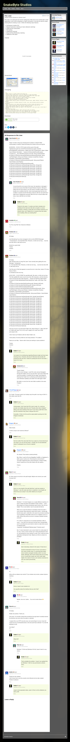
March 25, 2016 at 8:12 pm (22, 203)
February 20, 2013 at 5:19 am (19, 636)
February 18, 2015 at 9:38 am (19, 352)
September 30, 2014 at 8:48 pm (15, 424)
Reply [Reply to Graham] (10, 250)
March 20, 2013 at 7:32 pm (18, 583)
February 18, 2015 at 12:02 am (15, 257)
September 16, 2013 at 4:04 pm (15, 473)
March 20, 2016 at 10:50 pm (14, 139)
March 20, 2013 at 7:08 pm (14, 568)
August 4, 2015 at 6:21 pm (14, 233)
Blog (9, 8)
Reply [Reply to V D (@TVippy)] (10, 398)
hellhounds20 (56, 72)
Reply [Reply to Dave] (10, 480)
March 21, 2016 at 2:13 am (18, 183)
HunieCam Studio (58, 17)
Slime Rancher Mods (60, 41)
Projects (18, 8)
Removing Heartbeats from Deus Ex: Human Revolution (61, 30)
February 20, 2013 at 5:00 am (14, 608)
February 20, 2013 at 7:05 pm (26, 658)
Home (5, 8)
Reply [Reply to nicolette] (10, 226)
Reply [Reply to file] (18, 601)
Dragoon (11, 423)
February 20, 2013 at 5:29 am (22, 646)
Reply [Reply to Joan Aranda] (10, 178)
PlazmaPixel (56, 75)
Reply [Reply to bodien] (10, 681)
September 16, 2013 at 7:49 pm (19, 485)
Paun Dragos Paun (56, 58)
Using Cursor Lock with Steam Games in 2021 (59, 62)
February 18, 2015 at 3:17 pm (22, 367)
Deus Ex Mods (59, 49)
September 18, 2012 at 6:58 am (19, 687)
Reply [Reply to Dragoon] (10, 432)
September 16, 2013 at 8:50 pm (22, 499)
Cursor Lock (56, 74)
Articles (13, 8)
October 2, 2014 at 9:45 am (14, 391)
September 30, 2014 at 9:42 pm (22, 451)
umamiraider (56, 82)
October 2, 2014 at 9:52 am (19, 403)
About (22, 8)
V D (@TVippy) (13, 390)
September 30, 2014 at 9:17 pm (19, 438)
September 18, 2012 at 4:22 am (15, 673)
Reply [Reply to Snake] (18, 214)
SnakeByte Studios (8, 736)
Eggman (55, 64)
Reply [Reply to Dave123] (18, 538)
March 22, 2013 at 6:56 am (22, 596)
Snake (55, 60)
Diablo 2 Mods (57, 59)
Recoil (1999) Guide (60, 45)
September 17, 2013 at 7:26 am (27, 544)
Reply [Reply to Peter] (10, 630)
